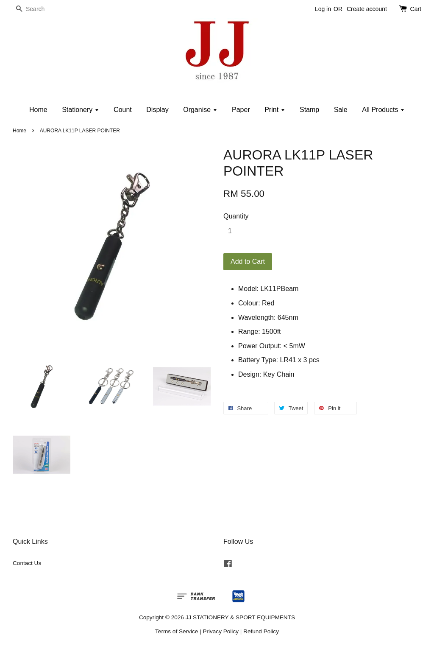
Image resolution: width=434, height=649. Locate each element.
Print (274, 109)
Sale (341, 109)
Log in (323, 9)
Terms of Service (176, 631)
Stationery (80, 109)
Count (123, 109)
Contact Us (27, 563)
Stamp (309, 109)
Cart (415, 9)
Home (38, 109)
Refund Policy (261, 631)
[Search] (38, 9)
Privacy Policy (221, 631)
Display (157, 109)
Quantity (236, 216)
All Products (383, 109)
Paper (241, 109)
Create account (367, 9)
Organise (200, 109)
